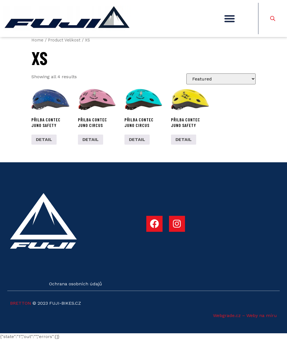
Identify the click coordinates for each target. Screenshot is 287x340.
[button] (229, 18)
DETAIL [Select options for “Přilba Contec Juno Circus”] (90, 139)
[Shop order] (221, 78)
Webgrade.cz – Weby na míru (245, 315)
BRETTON (20, 303)
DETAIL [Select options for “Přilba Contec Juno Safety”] (44, 139)
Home (37, 40)
